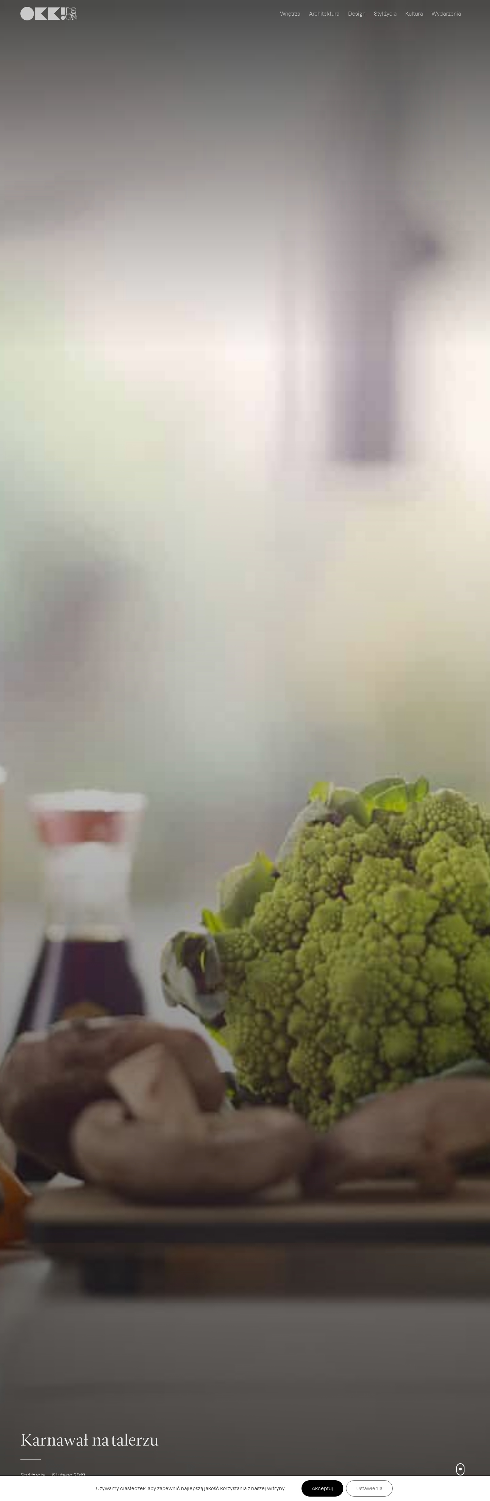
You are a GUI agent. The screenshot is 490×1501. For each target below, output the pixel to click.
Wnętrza (290, 14)
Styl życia (385, 14)
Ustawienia (369, 1488)
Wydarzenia (446, 14)
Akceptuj (322, 1488)
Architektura (324, 14)
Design (356, 14)
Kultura (414, 14)
